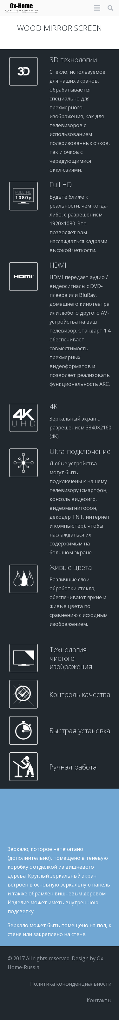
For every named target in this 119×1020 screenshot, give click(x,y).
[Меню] (97, 8)
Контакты (99, 1000)
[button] (110, 8)
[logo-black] (21, 8)
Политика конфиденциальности (70, 983)
